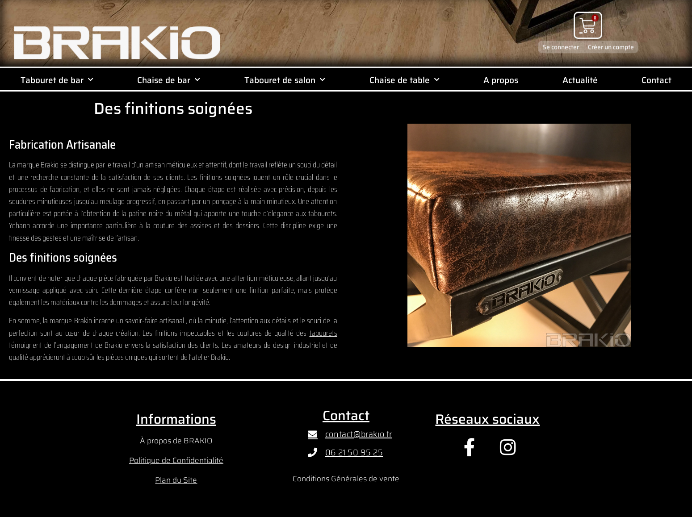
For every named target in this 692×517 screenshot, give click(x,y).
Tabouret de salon (284, 80)
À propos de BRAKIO (176, 440)
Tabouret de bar (57, 80)
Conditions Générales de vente (346, 478)
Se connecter (560, 42)
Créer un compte (611, 42)
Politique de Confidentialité (176, 460)
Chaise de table (404, 80)
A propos (500, 80)
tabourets (323, 333)
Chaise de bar (168, 80)
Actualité (580, 80)
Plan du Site (176, 480)
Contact (656, 80)
